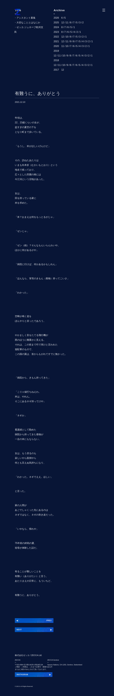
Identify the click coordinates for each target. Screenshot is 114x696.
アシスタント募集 (25, 18)
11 (67, 22)
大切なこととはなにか (28, 22)
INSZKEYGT (22, 675)
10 (67, 36)
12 (62, 22)
